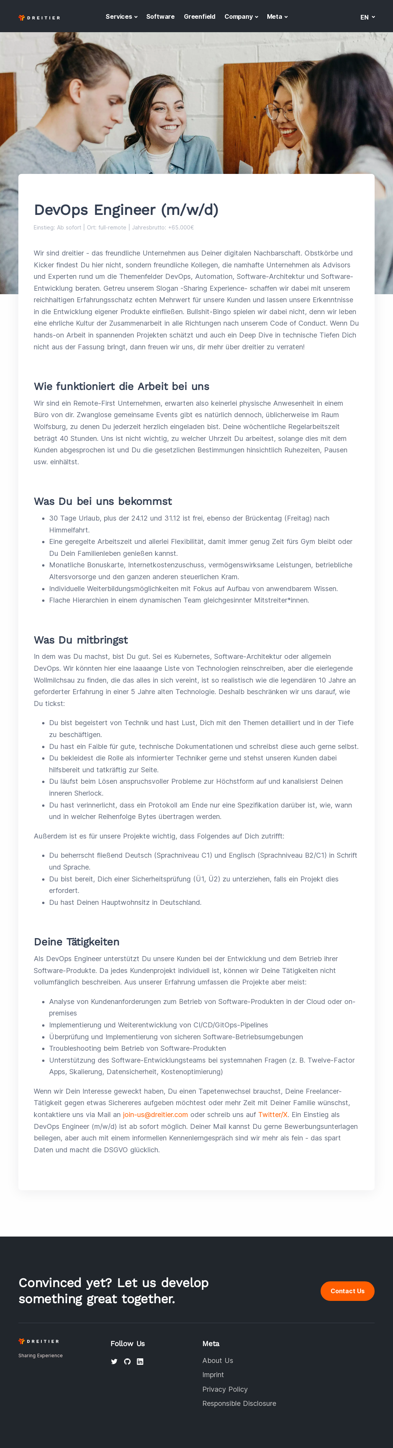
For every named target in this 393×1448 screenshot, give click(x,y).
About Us (217, 1360)
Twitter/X (273, 1115)
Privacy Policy (225, 1389)
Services (119, 16)
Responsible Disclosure (239, 1403)
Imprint (213, 1375)
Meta (274, 16)
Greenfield (199, 16)
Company (238, 16)
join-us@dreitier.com (155, 1115)
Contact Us (348, 1291)
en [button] (365, 17)
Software (160, 16)
